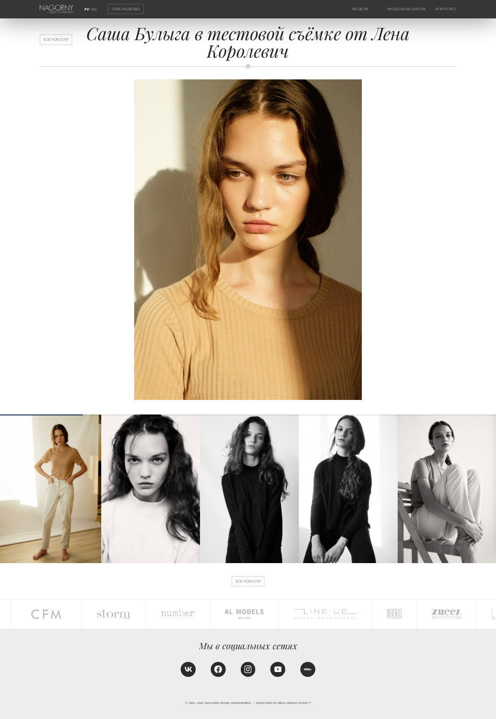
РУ (86, 10)
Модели (360, 9)
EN (94, 9)
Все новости (56, 39)
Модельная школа (407, 9)
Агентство (445, 9)
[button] (484, 488)
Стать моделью (126, 9)
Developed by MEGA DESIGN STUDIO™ (283, 702)
